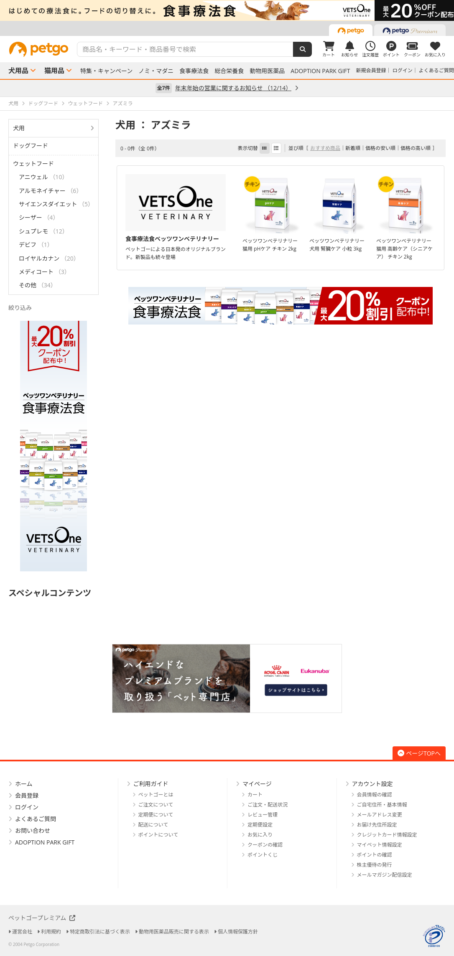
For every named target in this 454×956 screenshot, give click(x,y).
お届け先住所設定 (377, 824)
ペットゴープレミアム (41, 918)
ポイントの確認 (374, 854)
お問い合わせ (32, 830)
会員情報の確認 (374, 794)
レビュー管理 (262, 814)
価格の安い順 (380, 148)
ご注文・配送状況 (267, 804)
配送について (153, 824)
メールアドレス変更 (379, 814)
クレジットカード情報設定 (387, 834)
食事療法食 (194, 71)
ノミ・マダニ (155, 71)
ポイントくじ (262, 854)
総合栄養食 (229, 71)
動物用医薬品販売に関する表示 (174, 931)
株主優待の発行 (374, 864)
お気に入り (260, 834)
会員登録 (26, 795)
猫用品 (54, 70)
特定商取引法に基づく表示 (100, 931)
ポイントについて (158, 834)
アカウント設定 (372, 784)
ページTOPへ (419, 753)
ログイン (403, 70)
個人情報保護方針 (238, 931)
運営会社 (22, 931)
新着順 (352, 148)
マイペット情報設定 (379, 844)
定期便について (155, 814)
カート (255, 794)
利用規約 (51, 931)
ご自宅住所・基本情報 (382, 804)
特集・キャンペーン (106, 71)
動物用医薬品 (267, 71)
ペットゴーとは (155, 794)
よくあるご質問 (436, 70)
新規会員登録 (371, 70)
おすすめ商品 (325, 148)
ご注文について (155, 804)
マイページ (257, 784)
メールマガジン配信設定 (384, 874)
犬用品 (18, 70)
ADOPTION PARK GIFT (320, 71)
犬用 (19, 128)
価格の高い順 (415, 148)
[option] (227, 10)
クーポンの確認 (265, 844)
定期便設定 (260, 824)
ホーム (24, 784)
